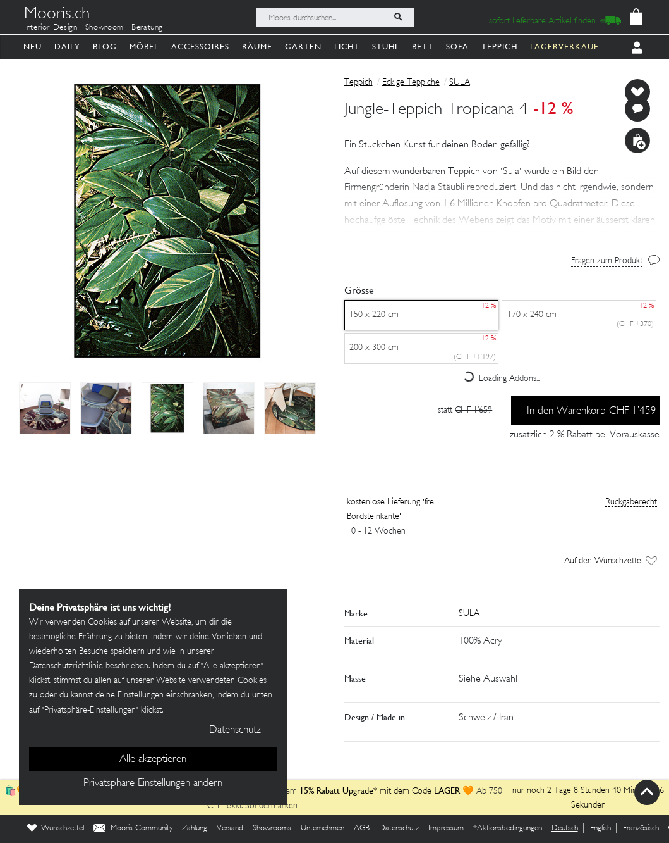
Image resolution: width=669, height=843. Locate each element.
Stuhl (385, 46)
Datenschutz (399, 828)
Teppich (499, 46)
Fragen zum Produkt (606, 261)
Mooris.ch (57, 15)
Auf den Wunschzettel (610, 561)
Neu (32, 46)
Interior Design (51, 28)
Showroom (104, 28)
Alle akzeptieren (152, 759)
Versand (230, 828)
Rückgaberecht (631, 502)
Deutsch (564, 828)
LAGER (447, 790)
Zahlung (194, 828)
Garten (303, 46)
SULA (459, 82)
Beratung (147, 28)
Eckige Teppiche (411, 82)
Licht (346, 46)
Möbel (144, 46)
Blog (105, 46)
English (600, 828)
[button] (502, 203)
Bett (422, 46)
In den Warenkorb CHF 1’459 (591, 411)
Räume (257, 46)
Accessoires (200, 46)
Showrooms (272, 828)
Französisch (641, 828)
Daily (67, 46)
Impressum (446, 828)
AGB (362, 828)
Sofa (457, 46)
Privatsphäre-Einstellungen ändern (152, 783)
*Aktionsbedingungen (507, 828)
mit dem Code (366, 791)
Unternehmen (322, 828)
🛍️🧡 (17, 791)
